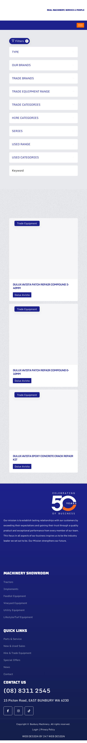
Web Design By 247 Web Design (43, 736)
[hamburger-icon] (80, 25)
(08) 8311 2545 (27, 690)
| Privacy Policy (47, 729)
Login (35, 729)
